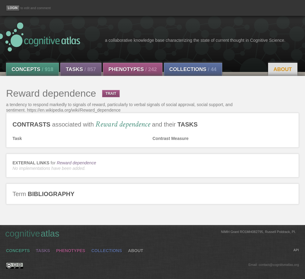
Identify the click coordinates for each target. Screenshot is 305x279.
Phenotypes (132, 69)
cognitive (150, 233)
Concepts (32, 69)
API (296, 250)
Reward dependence (76, 162)
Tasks (81, 69)
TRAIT (110, 93)
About (283, 69)
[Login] (13, 8)
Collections (193, 69)
